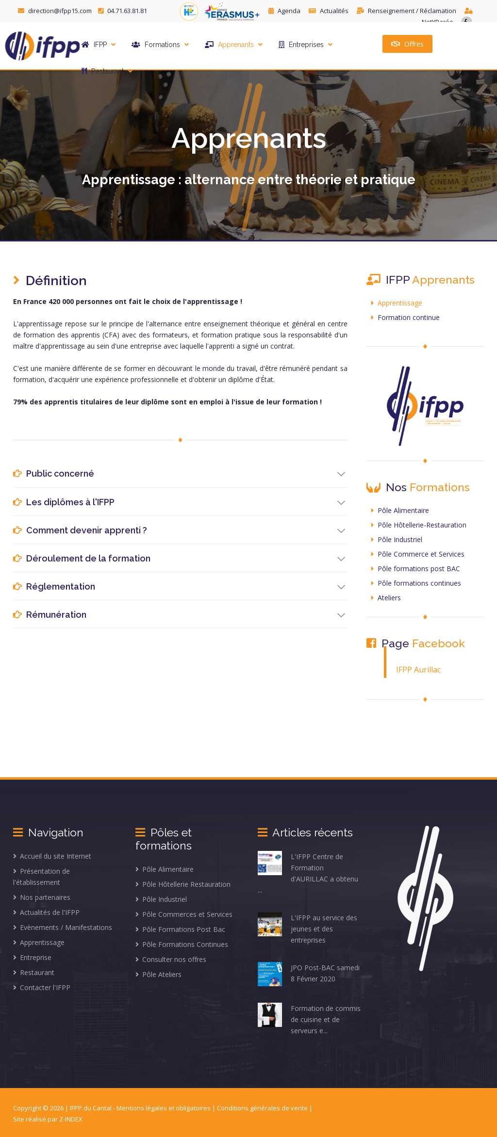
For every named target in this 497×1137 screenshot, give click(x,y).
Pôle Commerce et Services (417, 554)
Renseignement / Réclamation (407, 10)
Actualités (329, 10)
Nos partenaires (41, 897)
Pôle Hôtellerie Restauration (183, 884)
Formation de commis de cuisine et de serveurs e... (309, 1019)
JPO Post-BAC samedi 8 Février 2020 (309, 974)
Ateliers (386, 597)
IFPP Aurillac (418, 669)
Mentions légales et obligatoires (164, 1108)
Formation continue (405, 317)
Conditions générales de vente (263, 1108)
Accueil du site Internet (52, 856)
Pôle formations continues (416, 583)
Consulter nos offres (170, 959)
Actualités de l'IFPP (46, 912)
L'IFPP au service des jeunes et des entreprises (307, 928)
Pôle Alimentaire (400, 510)
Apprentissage (396, 302)
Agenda (285, 10)
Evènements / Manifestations (62, 927)
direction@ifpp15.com (55, 10)
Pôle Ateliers (158, 974)
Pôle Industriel (396, 539)
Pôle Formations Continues (181, 944)
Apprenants (234, 44)
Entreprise (32, 957)
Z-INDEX (71, 1119)
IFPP (99, 44)
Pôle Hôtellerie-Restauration (418, 524)
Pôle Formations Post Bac (180, 929)
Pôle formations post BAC (415, 568)
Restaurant (107, 71)
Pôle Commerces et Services (183, 914)
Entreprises (305, 44)
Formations (160, 44)
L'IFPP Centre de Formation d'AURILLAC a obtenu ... (308, 873)
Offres (407, 43)
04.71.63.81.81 (122, 10)
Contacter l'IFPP (41, 987)
